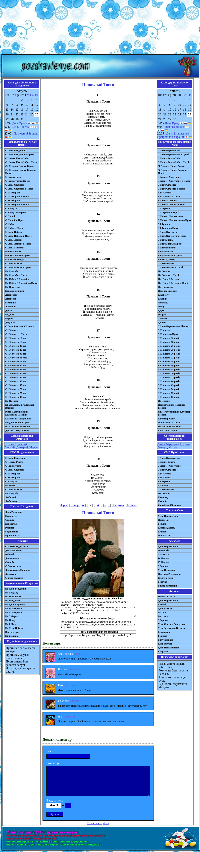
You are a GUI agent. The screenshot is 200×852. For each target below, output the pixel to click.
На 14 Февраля (13, 608)
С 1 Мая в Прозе (14, 228)
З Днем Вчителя (166, 247)
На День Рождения (15, 588)
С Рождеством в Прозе (17, 180)
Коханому (163, 294)
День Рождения (13, 512)
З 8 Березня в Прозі (168, 212)
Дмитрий (22, 447)
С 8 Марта (11, 208)
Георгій (185, 444)
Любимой (10, 298)
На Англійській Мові (169, 426)
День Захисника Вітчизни (172, 628)
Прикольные (12, 535)
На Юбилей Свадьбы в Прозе (21, 283)
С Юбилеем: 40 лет (15, 365)
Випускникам (165, 251)
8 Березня (163, 566)
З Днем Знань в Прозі (169, 243)
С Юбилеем (11, 330)
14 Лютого (163, 558)
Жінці (161, 306)
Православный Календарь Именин (19, 406)
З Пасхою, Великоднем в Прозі (174, 220)
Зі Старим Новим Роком (171, 166)
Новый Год (11, 515)
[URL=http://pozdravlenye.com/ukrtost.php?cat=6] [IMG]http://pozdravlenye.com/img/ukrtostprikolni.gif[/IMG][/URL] (98, 625)
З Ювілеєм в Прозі (168, 334)
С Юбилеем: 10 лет (15, 338)
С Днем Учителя (14, 247)
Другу (8, 310)
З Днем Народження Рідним (173, 326)
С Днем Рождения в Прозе (19, 154)
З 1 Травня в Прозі (168, 228)
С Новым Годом (14, 461)
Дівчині (162, 322)
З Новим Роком (166, 461)
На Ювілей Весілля (168, 279)
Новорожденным (14, 290)
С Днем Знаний (13, 239)
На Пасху (10, 485)
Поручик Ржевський (169, 573)
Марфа (33, 447)
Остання (131, 505)
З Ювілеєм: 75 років (169, 393)
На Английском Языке (17, 426)
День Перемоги (175, 126)
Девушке (10, 322)
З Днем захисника (168, 200)
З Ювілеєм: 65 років (169, 385)
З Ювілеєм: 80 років (169, 397)
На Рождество (12, 600)
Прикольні (164, 535)
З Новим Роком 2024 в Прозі (173, 162)
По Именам (11, 400)
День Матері (165, 643)
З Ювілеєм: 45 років (169, 369)
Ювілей (162, 531)
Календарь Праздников (18, 418)
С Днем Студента (14, 184)
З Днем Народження (169, 150)
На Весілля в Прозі (168, 275)
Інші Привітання (167, 430)
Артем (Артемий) (15, 444)
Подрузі (162, 314)
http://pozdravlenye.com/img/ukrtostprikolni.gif (98, 635)
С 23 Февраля (12, 200)
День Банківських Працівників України (173, 135)
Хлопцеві (163, 318)
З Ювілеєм (164, 330)
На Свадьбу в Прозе (16, 275)
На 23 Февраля (13, 612)
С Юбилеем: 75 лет (15, 393)
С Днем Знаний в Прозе (18, 243)
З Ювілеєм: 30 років (169, 353)
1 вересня (163, 651)
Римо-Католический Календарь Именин (16, 413)
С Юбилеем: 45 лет (15, 369)
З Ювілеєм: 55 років (169, 377)
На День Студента (15, 604)
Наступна (118, 505)
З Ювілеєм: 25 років (169, 349)
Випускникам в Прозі (170, 255)
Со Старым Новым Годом (19, 166)
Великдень (164, 631)
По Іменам (163, 400)
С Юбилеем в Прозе (16, 334)
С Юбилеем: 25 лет (15, 349)
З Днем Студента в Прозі (171, 188)
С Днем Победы (13, 231)
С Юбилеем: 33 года (16, 357)
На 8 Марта (11, 616)
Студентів (163, 554)
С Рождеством (13, 176)
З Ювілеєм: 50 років (169, 373)
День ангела (12, 558)
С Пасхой (10, 216)
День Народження (168, 515)
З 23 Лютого (164, 477)
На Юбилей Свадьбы (17, 279)
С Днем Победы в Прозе (18, 235)
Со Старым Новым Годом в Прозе (20, 171)
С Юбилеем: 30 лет (15, 353)
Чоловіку (163, 302)
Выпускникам (13, 251)
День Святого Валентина (172, 624)
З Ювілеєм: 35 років (169, 361)
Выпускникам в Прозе (17, 255)
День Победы (20, 126)
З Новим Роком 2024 (169, 158)
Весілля (162, 523)
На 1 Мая (10, 624)
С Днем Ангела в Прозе (18, 267)
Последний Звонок (26, 133)
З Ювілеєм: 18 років (169, 342)
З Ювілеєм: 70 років (169, 389)
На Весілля (164, 271)
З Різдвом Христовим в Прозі (174, 180)
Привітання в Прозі (169, 422)
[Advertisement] (100, 27)
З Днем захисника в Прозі (172, 204)
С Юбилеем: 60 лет (15, 381)
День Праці (172, 123)
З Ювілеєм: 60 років (169, 381)
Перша (64, 505)
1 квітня (162, 635)
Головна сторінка (98, 823)
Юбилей (9, 527)
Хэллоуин (10, 573)
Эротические (12, 631)
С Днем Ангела (13, 263)
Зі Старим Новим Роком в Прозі (172, 171)
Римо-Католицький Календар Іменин (174, 413)
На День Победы (14, 628)
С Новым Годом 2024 (16, 158)
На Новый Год (13, 596)
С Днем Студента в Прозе (19, 188)
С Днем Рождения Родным (19, 326)
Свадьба (9, 519)
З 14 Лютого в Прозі (169, 196)
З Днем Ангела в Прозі (170, 267)
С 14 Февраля (12, 192)
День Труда (19, 123)
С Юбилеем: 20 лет (15, 345)
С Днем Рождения (15, 150)
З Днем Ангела (166, 263)
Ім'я (48, 751)
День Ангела (165, 608)
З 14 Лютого (164, 192)
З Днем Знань (165, 239)
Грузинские (11, 531)
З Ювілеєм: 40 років (169, 365)
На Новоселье (12, 286)
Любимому (11, 294)
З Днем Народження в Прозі (173, 154)
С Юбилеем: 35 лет (15, 361)
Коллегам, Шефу (14, 259)
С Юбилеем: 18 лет (15, 342)
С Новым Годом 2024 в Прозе (21, 162)
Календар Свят (166, 418)
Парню (9, 318)
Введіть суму (54, 800)
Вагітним (163, 616)
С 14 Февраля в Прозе (17, 196)
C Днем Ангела (13, 489)
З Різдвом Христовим (169, 176)
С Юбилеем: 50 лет (15, 373)
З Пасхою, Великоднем (170, 216)
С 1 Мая (9, 224)
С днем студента (14, 577)
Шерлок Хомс (165, 577)
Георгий (9, 447)
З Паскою (163, 485)
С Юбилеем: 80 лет (15, 397)
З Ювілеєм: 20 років (169, 345)
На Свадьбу (11, 271)
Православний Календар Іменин (171, 406)
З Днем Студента (167, 184)
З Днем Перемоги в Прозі (172, 235)
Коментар (52, 763)
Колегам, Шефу (166, 259)
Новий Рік (163, 519)
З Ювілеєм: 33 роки (168, 357)
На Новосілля (165, 286)
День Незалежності (168, 647)
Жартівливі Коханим (169, 505)
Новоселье (11, 523)
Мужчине (10, 302)
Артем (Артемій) (168, 444)
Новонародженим (167, 290)
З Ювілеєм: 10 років (169, 338)
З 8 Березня (164, 208)
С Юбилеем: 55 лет (15, 377)
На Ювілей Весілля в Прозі (173, 283)
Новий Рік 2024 (166, 596)
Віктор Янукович (167, 585)
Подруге (9, 314)
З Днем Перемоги (167, 231)
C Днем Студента (14, 469)
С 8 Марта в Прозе (15, 212)
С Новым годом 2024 (16, 546)
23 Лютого (163, 562)
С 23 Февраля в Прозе (17, 204)
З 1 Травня (164, 224)
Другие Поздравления (17, 430)
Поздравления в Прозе (17, 422)
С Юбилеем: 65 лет (15, 385)
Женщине (10, 306)
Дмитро (162, 447)
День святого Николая (17, 570)
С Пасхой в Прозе (15, 220)
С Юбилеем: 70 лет (15, 389)
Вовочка (162, 581)
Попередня (77, 505)
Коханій (162, 298)
